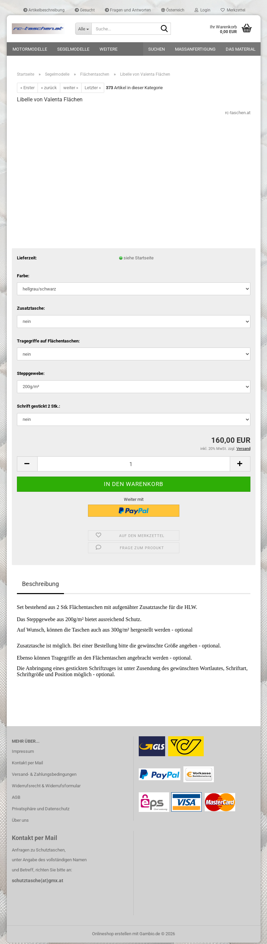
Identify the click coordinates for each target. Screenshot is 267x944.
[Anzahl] (133, 465)
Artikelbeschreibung (44, 10)
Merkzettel (233, 10)
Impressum (23, 752)
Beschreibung (40, 585)
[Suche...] (83, 29)
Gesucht (85, 10)
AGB (16, 798)
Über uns (20, 821)
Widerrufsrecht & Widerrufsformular (46, 787)
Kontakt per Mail (27, 764)
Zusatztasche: (31, 309)
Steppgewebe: (31, 374)
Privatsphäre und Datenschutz (40, 810)
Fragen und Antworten (128, 10)
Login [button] (202, 10)
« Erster (27, 89)
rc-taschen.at (237, 114)
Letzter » (93, 89)
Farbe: (23, 277)
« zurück (49, 89)
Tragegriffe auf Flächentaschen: (48, 342)
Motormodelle (30, 49)
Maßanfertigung (195, 49)
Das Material (240, 49)
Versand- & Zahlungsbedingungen (44, 775)
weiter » (70, 89)
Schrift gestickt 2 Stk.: (38, 407)
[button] (173, 10)
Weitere (108, 49)
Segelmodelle (73, 49)
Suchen (156, 49)
